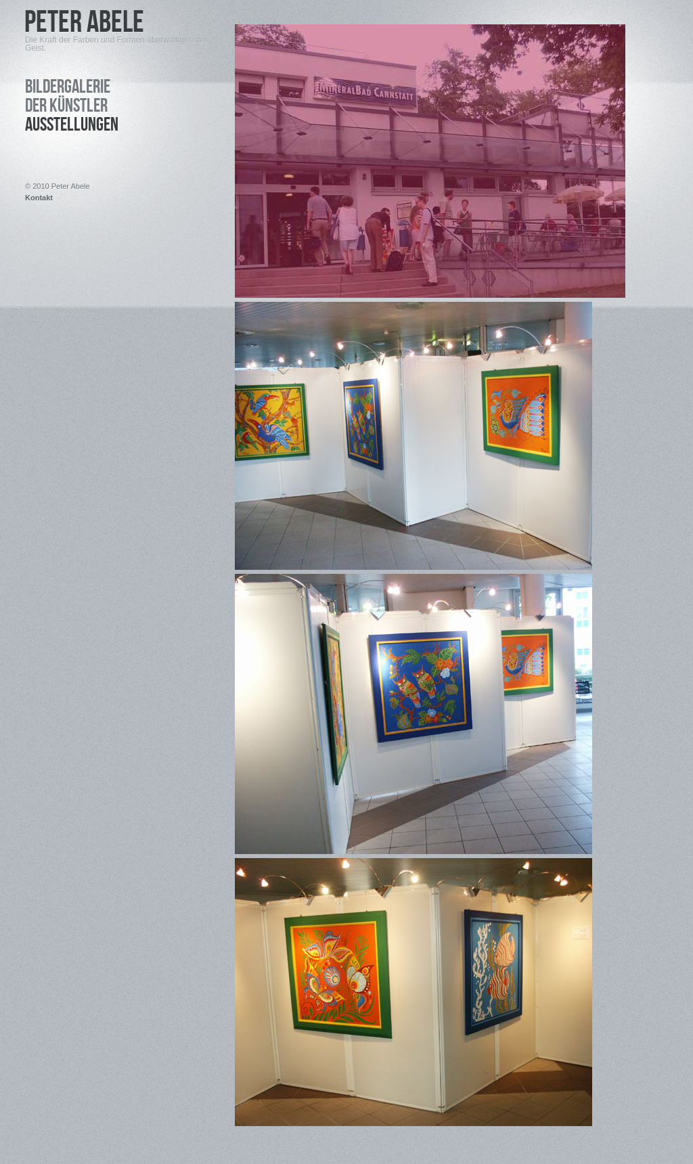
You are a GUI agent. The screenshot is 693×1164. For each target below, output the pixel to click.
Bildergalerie (67, 88)
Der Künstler (66, 107)
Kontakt (39, 198)
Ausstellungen (71, 126)
